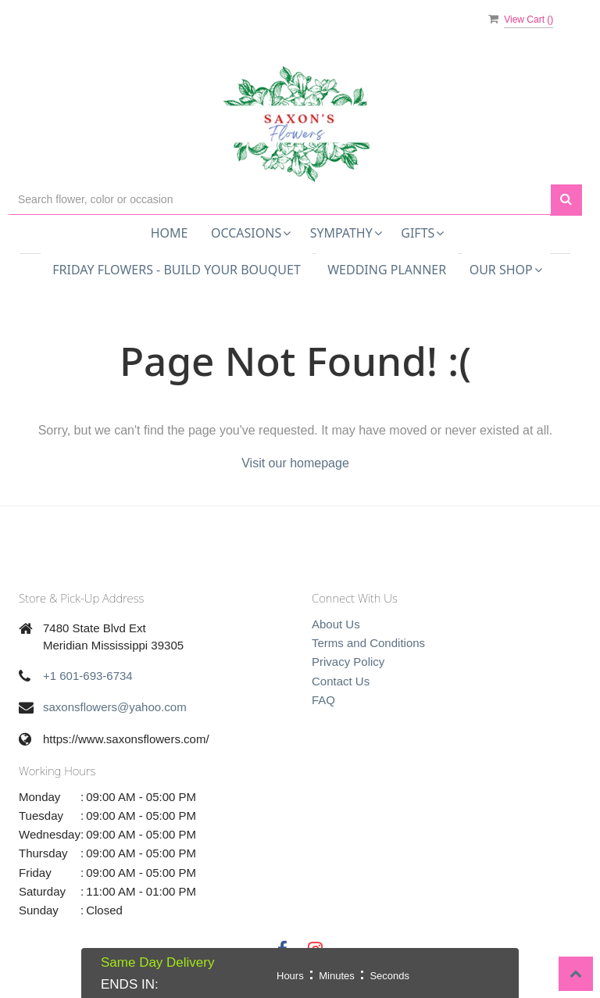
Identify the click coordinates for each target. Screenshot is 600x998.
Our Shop (506, 269)
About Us (336, 624)
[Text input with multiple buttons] (280, 199)
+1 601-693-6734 (88, 675)
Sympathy (346, 232)
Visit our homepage (295, 463)
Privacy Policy (348, 661)
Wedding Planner (386, 269)
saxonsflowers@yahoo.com (115, 707)
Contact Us (341, 681)
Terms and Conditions (368, 642)
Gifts (422, 232)
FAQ (323, 699)
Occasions (251, 232)
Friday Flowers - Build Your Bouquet (176, 269)
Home (169, 232)
